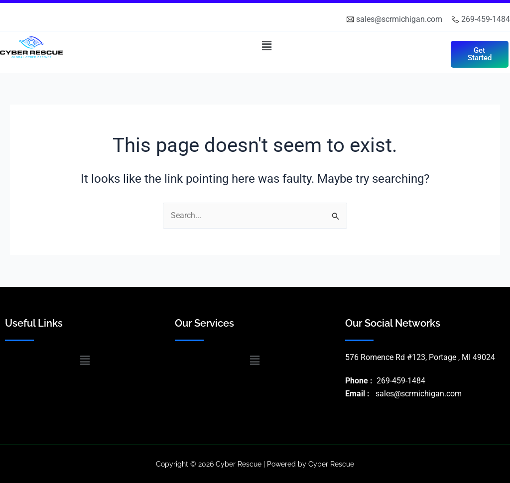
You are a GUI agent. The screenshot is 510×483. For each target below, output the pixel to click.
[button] (266, 45)
